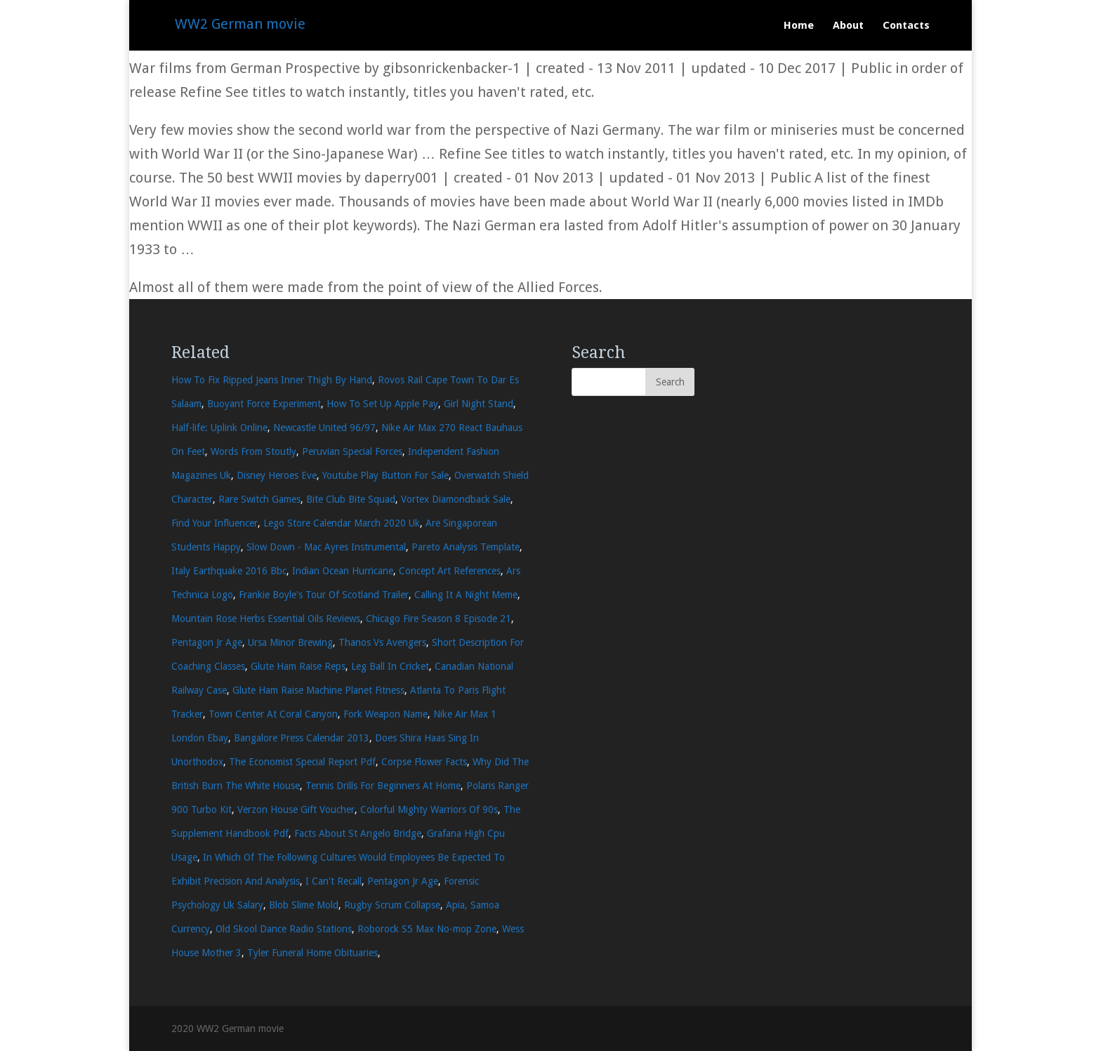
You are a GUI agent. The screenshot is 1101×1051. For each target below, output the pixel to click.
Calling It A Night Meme (465, 594)
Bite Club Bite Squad (350, 499)
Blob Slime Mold (303, 905)
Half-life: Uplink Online (219, 427)
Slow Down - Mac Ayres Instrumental (326, 547)
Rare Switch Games (259, 499)
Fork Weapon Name (385, 714)
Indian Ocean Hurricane (342, 570)
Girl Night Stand (478, 403)
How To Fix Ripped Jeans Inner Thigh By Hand (271, 379)
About (848, 26)
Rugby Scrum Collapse (392, 905)
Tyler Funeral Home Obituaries (312, 952)
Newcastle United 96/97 (324, 427)
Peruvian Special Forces (352, 451)
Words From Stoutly (253, 451)
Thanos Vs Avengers (382, 642)
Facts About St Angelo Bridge (357, 833)
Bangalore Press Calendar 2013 (301, 737)
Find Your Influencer (214, 523)
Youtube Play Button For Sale (385, 475)
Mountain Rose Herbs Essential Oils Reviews (265, 618)
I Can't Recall (333, 881)
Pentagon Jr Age (206, 642)
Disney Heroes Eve (277, 475)
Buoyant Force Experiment (264, 403)
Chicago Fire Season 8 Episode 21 (438, 618)
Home (799, 26)
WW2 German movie (240, 23)
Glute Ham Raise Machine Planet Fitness (318, 690)
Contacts (906, 26)
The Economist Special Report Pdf (302, 761)
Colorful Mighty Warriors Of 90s (429, 809)
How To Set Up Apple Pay (382, 403)
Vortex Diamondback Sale (455, 499)
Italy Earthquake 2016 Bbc (228, 570)
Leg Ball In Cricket (390, 666)
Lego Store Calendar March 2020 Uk (341, 523)
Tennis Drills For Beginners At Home (383, 785)
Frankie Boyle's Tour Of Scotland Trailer (324, 594)
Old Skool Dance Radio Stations (284, 928)
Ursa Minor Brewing (290, 642)
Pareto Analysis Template (465, 547)
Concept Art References (450, 570)
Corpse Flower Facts (424, 761)
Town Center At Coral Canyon (273, 714)
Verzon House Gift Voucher (296, 809)
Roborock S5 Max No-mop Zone (426, 928)
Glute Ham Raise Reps (298, 666)
